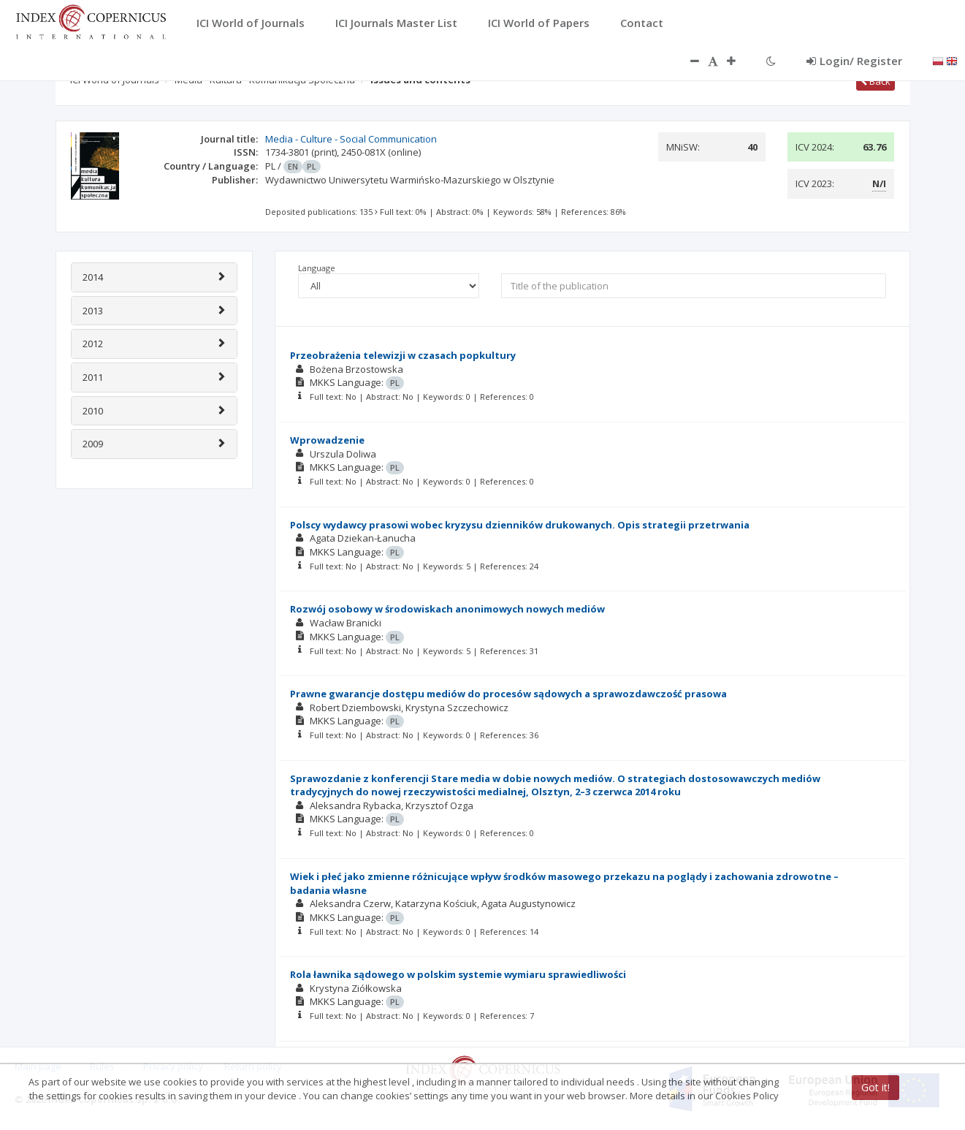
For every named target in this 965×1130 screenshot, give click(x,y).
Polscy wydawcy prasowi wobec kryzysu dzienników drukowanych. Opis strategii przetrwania (520, 524)
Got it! (875, 1087)
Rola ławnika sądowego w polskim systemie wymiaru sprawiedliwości (458, 974)
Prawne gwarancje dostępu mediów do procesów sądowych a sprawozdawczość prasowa (508, 693)
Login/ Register (854, 60)
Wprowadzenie (327, 440)
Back (875, 81)
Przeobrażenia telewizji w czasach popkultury (403, 355)
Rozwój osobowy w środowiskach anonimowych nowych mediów (447, 608)
